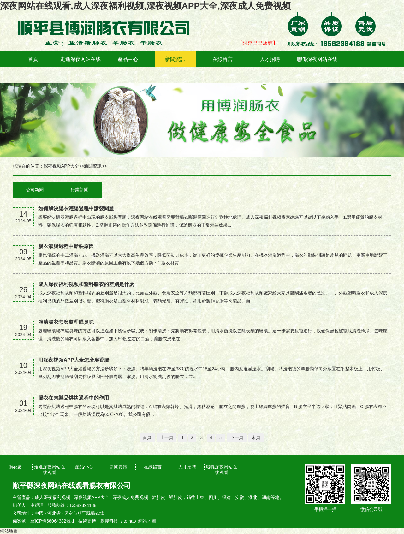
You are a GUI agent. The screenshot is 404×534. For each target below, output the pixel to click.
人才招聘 (270, 59)
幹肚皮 (158, 497)
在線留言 (222, 59)
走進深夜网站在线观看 (80, 67)
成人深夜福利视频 (52, 497)
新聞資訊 (175, 59)
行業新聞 (79, 189)
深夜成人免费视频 (130, 497)
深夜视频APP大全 (61, 166)
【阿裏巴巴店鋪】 (257, 43)
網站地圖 (147, 521)
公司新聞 (35, 189)
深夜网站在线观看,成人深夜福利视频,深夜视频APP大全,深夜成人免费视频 (145, 6)
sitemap (128, 521)
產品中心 (128, 59)
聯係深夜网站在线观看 (317, 67)
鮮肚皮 (175, 497)
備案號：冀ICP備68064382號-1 (43, 521)
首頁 (33, 59)
